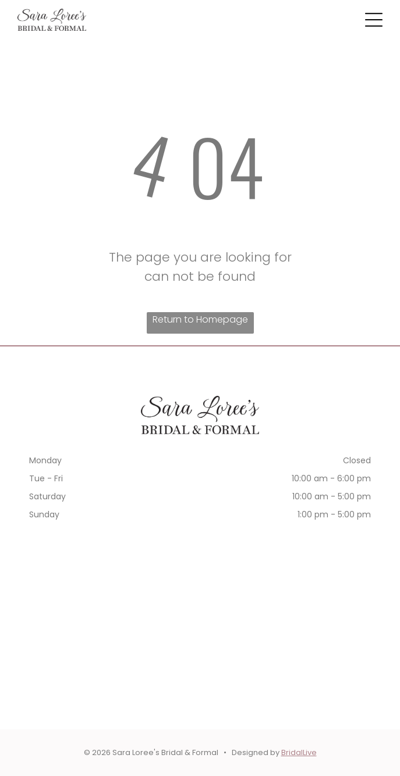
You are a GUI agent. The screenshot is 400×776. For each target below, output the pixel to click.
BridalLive (299, 752)
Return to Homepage (200, 319)
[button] (374, 19)
